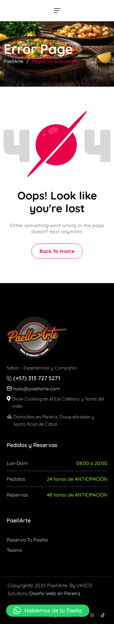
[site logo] (37, 337)
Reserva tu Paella (27, 540)
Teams (14, 550)
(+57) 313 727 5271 (36, 378)
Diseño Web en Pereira (54, 593)
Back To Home (57, 251)
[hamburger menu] (57, 10)
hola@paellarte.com (36, 389)
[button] (47, 611)
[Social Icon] (92, 615)
